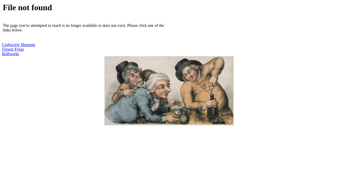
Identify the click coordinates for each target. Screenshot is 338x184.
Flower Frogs (13, 49)
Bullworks (10, 54)
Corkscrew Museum (18, 44)
